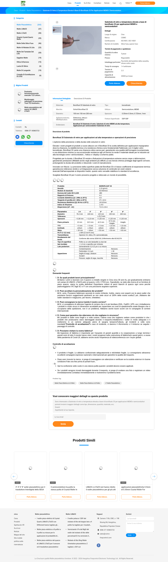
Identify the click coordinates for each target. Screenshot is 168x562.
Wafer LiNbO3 (29, 29)
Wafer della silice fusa (29, 43)
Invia (63, 424)
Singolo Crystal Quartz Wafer (29, 38)
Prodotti (17, 522)
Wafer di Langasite (29, 70)
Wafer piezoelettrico (29, 25)
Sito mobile (18, 538)
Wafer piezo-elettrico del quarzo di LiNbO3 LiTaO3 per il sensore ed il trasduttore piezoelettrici (48, 543)
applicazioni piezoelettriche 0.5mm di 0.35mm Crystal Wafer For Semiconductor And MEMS (135, 489)
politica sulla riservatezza (18, 542)
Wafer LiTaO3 (29, 33)
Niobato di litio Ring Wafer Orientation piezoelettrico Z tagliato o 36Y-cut (78, 543)
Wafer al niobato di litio (29, 47)
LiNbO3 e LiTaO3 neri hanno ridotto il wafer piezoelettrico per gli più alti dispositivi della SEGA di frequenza (101, 489)
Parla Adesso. (145, 3)
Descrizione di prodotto (82, 98)
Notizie (16, 531)
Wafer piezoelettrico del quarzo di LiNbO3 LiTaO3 (33, 109)
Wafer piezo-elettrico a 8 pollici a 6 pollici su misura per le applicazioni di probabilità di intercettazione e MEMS (49, 533)
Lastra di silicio (29, 66)
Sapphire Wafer (29, 58)
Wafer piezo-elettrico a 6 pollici (65, 383)
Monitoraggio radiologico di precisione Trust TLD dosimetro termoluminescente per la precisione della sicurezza (33, 101)
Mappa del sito (19, 535)
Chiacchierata (29, 143)
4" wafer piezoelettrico (113, 383)
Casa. (16, 518)
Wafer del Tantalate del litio (29, 53)
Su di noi (17, 528)
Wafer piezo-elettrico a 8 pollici (90, 383)
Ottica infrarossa (29, 62)
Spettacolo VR (19, 525)
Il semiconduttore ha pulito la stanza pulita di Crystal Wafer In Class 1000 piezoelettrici (64, 489)
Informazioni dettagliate (62, 98)
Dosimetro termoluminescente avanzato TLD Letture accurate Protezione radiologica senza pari (32, 93)
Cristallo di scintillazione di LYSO (29, 75)
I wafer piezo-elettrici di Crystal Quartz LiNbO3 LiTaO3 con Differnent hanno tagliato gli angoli (48, 522)
